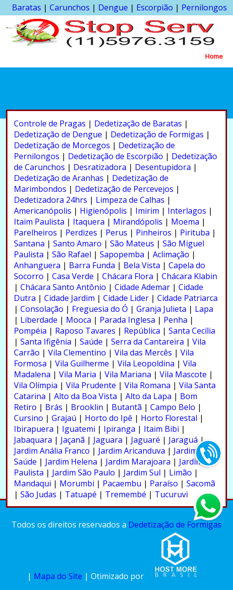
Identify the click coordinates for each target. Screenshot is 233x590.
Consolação (41, 308)
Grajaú (64, 418)
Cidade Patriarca (187, 298)
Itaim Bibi (161, 428)
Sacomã (200, 483)
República (142, 330)
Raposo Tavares (85, 330)
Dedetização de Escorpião (115, 156)
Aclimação (171, 254)
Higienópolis (103, 210)
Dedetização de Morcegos (62, 145)
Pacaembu (122, 483)
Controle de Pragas (50, 123)
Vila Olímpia (36, 385)
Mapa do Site (58, 576)
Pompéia (30, 330)
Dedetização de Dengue (58, 134)
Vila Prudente (91, 385)
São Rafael (71, 254)
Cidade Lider (126, 298)
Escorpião (154, 7)
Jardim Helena (71, 461)
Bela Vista (141, 265)
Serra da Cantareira (147, 341)
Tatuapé (81, 494)
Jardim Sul (142, 472)
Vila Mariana (128, 374)
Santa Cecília (192, 330)
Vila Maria (77, 374)
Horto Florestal (169, 418)
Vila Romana (147, 385)
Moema (185, 221)
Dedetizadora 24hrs (50, 199)
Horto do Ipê (108, 418)
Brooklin (87, 407)
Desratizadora (99, 167)
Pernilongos (204, 7)
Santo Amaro (77, 243)
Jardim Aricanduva (131, 450)
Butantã (127, 407)
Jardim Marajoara (138, 461)
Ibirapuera (34, 428)
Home (214, 56)
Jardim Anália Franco (52, 450)
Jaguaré (145, 439)
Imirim (147, 210)
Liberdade (39, 319)
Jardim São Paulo (83, 472)
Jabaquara (33, 439)
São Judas (38, 494)
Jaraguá (183, 439)
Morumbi (76, 483)
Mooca (78, 319)
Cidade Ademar (142, 287)
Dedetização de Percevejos (124, 188)
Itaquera (89, 221)
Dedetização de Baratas (138, 123)
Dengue (113, 7)
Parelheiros (35, 232)
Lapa (204, 308)
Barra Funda (92, 265)
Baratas (26, 7)
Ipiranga (119, 428)
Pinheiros (154, 232)
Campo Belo (172, 407)
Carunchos (70, 7)
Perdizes (81, 232)
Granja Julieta (161, 308)
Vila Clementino (77, 352)
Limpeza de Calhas (130, 199)
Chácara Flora (127, 276)
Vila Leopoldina (146, 363)
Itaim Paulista (39, 221)
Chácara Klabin (189, 276)
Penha (175, 319)
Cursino (28, 418)
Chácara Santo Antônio (63, 287)
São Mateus (132, 243)
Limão (180, 472)
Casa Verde (73, 276)
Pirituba (195, 232)
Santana (29, 243)
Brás (53, 407)
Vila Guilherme (82, 363)
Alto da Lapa (148, 396)
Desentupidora (163, 167)
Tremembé (125, 494)
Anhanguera (37, 265)
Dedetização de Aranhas (59, 178)
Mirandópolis (138, 221)
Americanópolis (42, 210)
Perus (116, 232)
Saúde (91, 341)
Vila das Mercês (143, 352)
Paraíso (164, 483)
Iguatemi (78, 428)
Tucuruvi (171, 494)
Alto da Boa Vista (85, 396)
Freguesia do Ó (100, 308)
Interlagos (187, 210)
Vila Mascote (183, 374)
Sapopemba (122, 254)
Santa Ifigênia (45, 341)
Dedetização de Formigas (157, 134)
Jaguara (107, 439)
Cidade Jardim (69, 298)
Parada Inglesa (127, 319)
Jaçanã (72, 439)
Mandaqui (32, 483)
